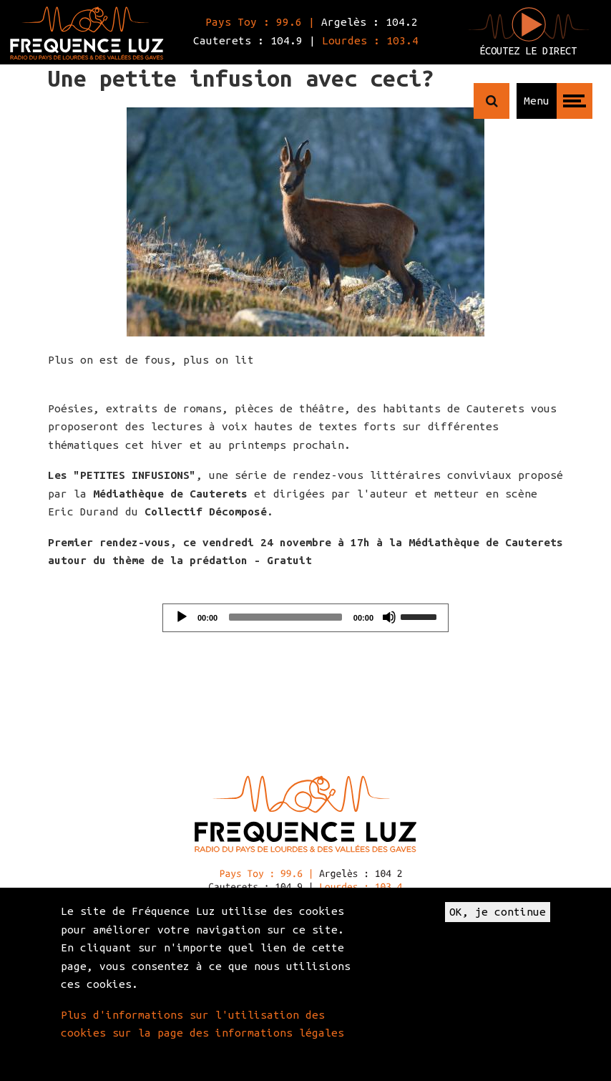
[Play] (182, 617)
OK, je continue (497, 912)
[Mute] (389, 617)
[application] (305, 617)
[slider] (285, 617)
